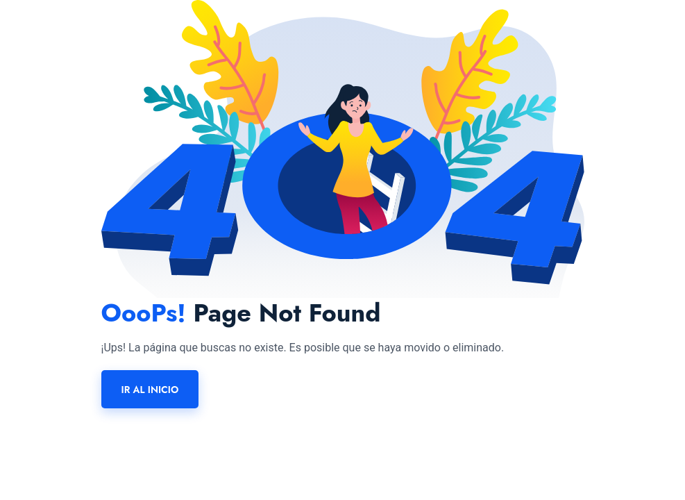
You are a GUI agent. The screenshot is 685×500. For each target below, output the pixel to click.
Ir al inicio (150, 390)
